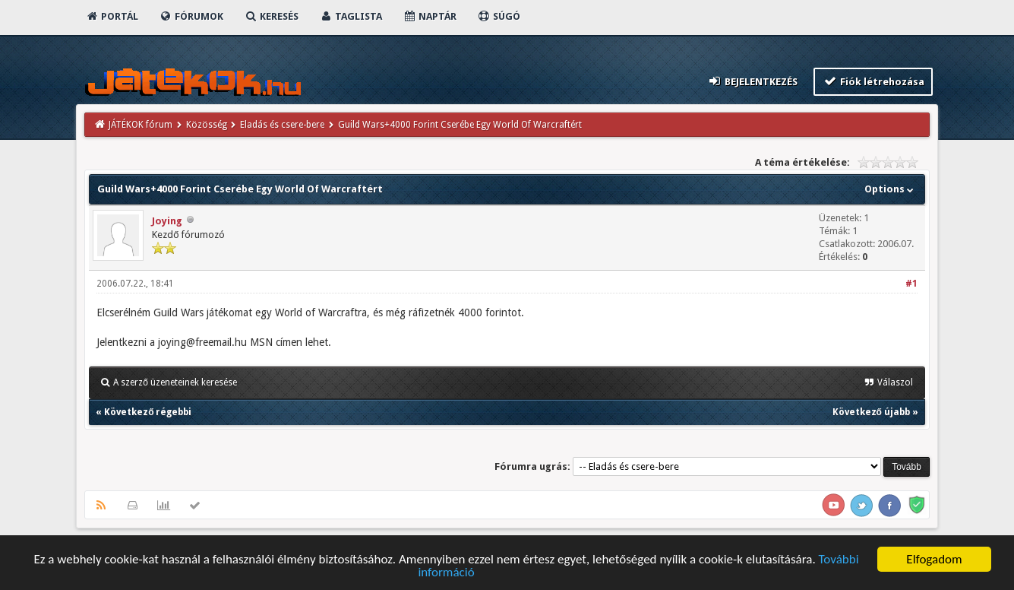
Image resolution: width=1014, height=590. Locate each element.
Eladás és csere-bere (282, 124)
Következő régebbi (147, 412)
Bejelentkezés (752, 81)
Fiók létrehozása (873, 81)
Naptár (429, 16)
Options (890, 189)
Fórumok (191, 16)
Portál (111, 16)
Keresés (271, 16)
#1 (911, 283)
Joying (167, 221)
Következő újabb (871, 412)
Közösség (206, 124)
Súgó (498, 16)
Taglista (350, 16)
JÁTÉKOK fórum (140, 124)
